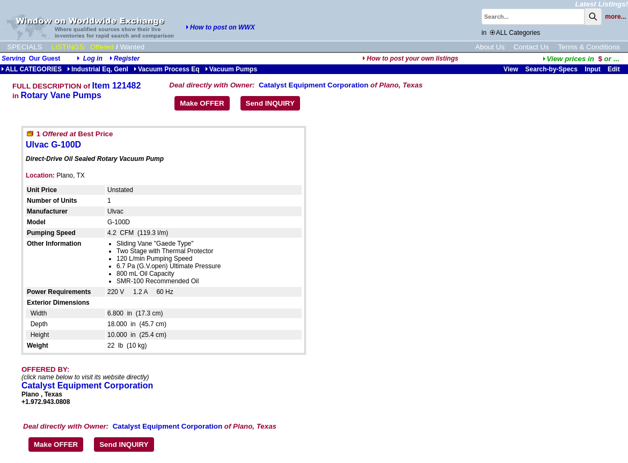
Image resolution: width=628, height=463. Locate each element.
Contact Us (531, 47)
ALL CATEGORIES (31, 69)
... (581, 59)
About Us (490, 47)
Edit (615, 69)
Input (592, 69)
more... (615, 16)
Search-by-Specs (551, 69)
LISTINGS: (69, 47)
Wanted (132, 47)
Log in (93, 58)
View (510, 69)
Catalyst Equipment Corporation (313, 85)
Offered (102, 47)
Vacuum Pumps (231, 69)
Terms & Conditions (589, 47)
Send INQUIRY (270, 103)
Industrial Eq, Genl (97, 69)
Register (127, 58)
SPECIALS (24, 47)
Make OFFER (202, 103)
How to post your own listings (410, 58)
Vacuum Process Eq (167, 69)
